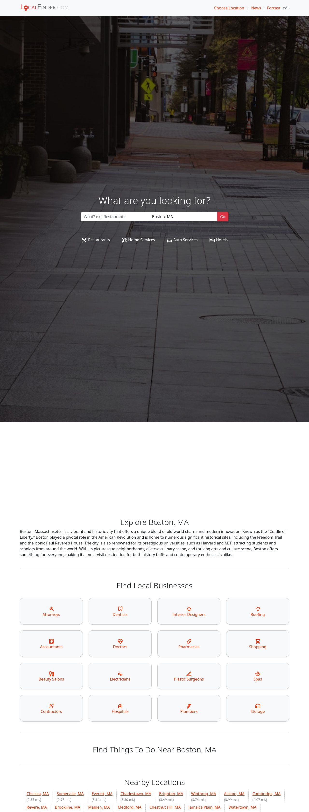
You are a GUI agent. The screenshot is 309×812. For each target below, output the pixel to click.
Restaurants (95, 240)
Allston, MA (234, 793)
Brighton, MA (171, 793)
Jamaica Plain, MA (204, 807)
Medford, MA (129, 807)
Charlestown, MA (135, 793)
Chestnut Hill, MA (165, 807)
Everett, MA (102, 793)
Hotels (218, 240)
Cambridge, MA (267, 793)
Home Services (138, 240)
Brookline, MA (67, 807)
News (256, 8)
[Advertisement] (154, 481)
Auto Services (182, 240)
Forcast (273, 8)
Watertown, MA (243, 807)
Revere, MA (37, 807)
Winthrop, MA (203, 793)
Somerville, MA (70, 793)
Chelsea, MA (38, 793)
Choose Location (229, 8)
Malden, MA (99, 807)
